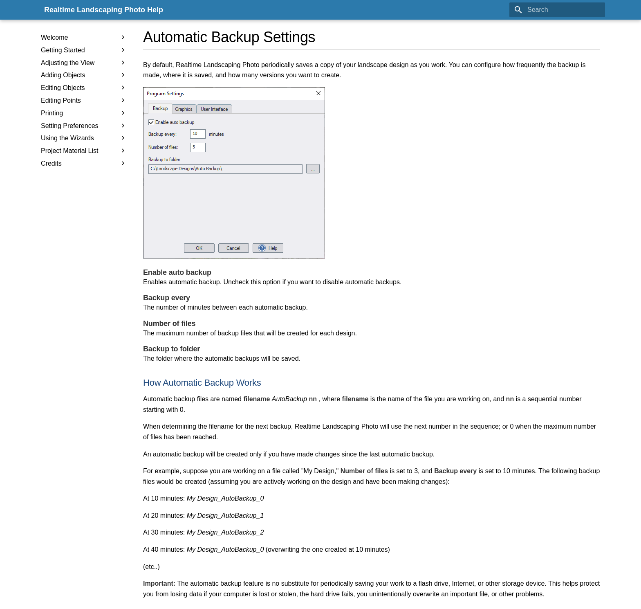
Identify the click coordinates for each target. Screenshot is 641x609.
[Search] (557, 9)
